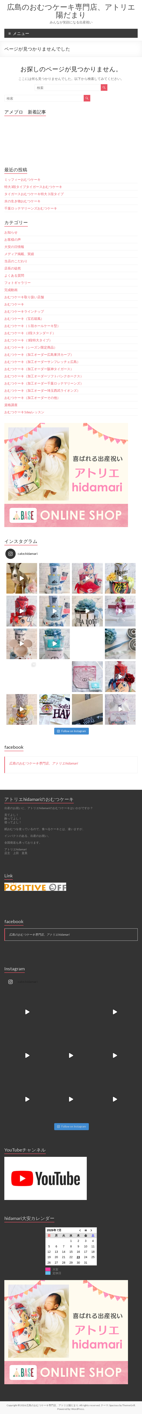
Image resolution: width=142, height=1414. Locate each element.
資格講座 (11, 405)
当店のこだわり (15, 261)
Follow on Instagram (71, 731)
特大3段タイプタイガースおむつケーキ (35, 187)
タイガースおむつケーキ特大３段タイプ (34, 194)
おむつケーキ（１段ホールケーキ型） (32, 326)
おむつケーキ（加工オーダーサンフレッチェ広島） (42, 362)
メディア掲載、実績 (19, 254)
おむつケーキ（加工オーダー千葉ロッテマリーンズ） (43, 383)
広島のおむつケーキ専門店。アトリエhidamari (43, 763)
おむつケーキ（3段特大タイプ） (28, 340)
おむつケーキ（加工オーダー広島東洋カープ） (39, 354)
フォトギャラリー (17, 282)
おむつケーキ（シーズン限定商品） (30, 347)
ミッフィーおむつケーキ (22, 179)
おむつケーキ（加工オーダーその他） (32, 398)
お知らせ (11, 232)
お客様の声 (12, 239)
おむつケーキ (14, 304)
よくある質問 (14, 275)
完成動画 (11, 290)
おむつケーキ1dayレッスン (24, 412)
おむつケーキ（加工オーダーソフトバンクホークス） (43, 376)
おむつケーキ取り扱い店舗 (24, 297)
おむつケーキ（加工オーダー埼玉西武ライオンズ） (42, 390)
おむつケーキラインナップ (24, 311)
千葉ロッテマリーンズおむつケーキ (30, 208)
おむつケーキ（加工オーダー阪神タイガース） (39, 369)
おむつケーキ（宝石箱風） (24, 318)
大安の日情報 (14, 247)
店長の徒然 (12, 268)
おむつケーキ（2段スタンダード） (30, 333)
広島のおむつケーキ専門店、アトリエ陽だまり (71, 10)
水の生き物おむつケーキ (22, 201)
